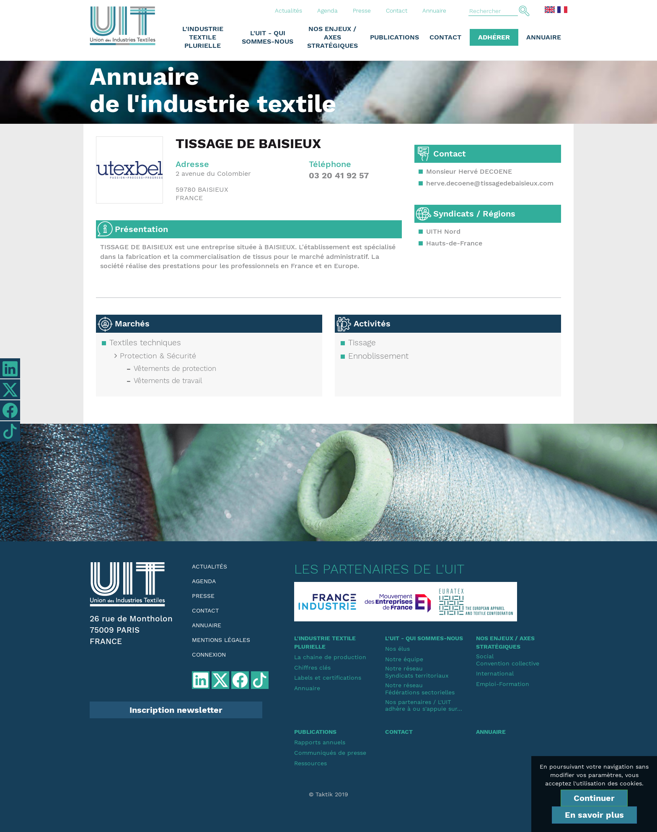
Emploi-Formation (502, 684)
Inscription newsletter (175, 710)
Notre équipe (404, 659)
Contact (396, 10)
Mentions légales (221, 639)
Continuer (594, 798)
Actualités (288, 10)
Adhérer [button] (494, 37)
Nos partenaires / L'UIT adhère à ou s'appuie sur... (423, 705)
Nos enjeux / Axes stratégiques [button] (332, 37)
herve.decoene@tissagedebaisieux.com (490, 183)
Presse (362, 10)
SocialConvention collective (507, 660)
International (495, 673)
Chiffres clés (312, 667)
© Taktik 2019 (328, 794)
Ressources (310, 763)
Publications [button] (394, 37)
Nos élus (397, 648)
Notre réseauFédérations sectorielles (420, 689)
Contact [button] (445, 37)
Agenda (327, 10)
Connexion (209, 654)
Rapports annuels (319, 742)
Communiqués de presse (330, 752)
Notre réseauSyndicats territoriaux (416, 672)
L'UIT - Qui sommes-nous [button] (267, 37)
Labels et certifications (327, 677)
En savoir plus (594, 815)
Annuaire (434, 10)
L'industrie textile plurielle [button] (202, 37)
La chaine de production (330, 657)
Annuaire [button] (543, 37)
